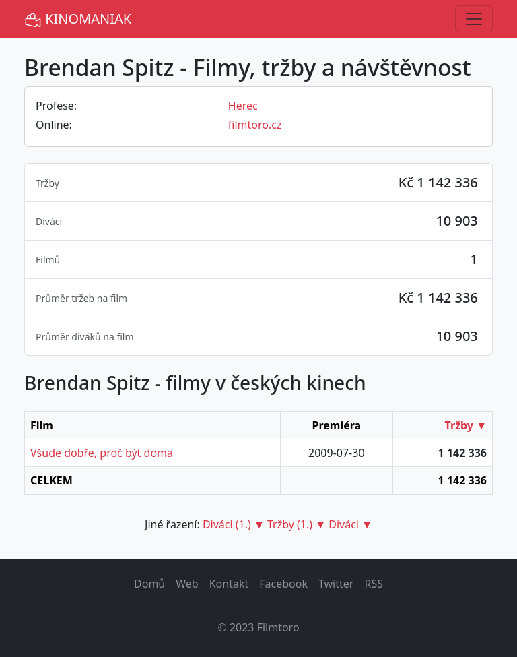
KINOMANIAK (77, 19)
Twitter (335, 583)
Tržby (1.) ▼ (296, 524)
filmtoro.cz (255, 124)
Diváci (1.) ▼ (234, 524)
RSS (373, 583)
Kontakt (229, 583)
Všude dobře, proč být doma (101, 452)
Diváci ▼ (350, 524)
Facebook (283, 583)
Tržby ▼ (466, 425)
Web (187, 583)
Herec (243, 105)
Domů (149, 583)
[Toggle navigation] (474, 18)
